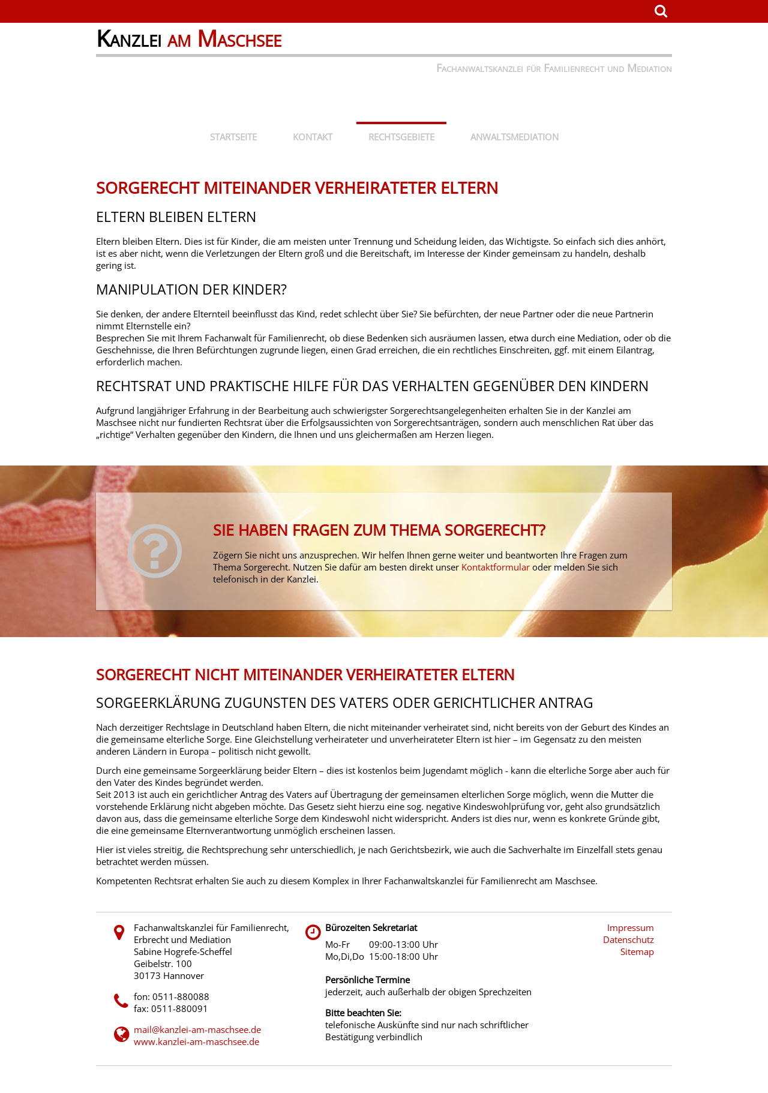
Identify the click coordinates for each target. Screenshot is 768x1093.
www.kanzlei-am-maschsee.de (196, 1041)
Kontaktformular (495, 567)
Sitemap (637, 951)
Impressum (630, 927)
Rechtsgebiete (401, 137)
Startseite (233, 137)
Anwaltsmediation (514, 137)
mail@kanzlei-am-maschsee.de (197, 1029)
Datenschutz (628, 939)
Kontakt (312, 137)
